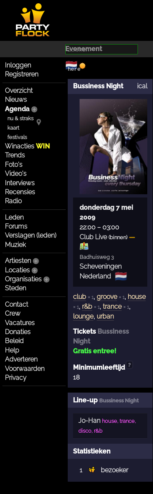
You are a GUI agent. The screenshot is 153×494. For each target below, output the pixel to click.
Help (12, 350)
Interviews (20, 183)
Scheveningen (101, 266)
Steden (15, 288)
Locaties (17, 270)
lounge (83, 316)
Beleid (14, 341)
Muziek (15, 245)
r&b (87, 306)
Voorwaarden (24, 369)
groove (107, 297)
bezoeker (114, 470)
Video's (16, 173)
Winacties (27, 146)
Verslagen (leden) (30, 235)
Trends (15, 155)
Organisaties (23, 279)
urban (105, 316)
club (79, 297)
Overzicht (19, 90)
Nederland (95, 276)
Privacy (16, 378)
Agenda (17, 109)
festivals (17, 137)
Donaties (18, 332)
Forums (16, 226)
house (137, 297)
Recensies (20, 192)
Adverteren (21, 359)
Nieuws (16, 99)
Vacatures (20, 323)
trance (112, 306)
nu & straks (20, 118)
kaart (13, 128)
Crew (12, 313)
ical (142, 86)
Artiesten (18, 261)
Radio (13, 201)
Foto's (13, 164)
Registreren (21, 74)
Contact (16, 304)
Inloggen (18, 65)
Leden (14, 217)
